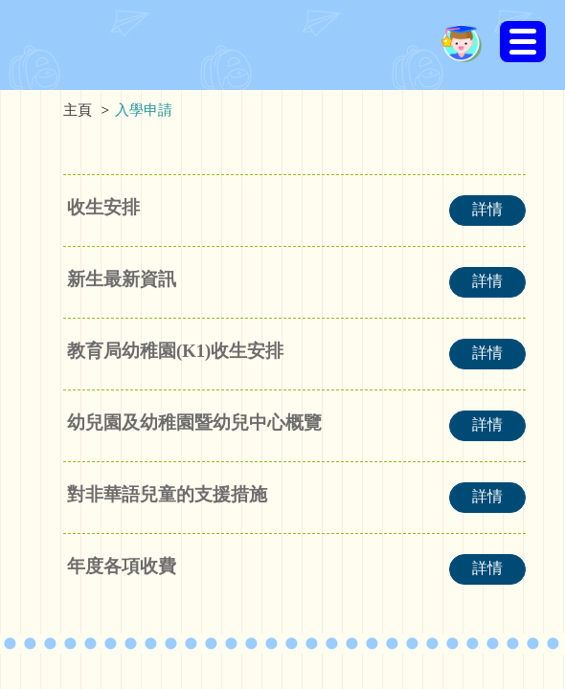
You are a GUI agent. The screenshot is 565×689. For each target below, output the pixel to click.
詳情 (487, 209)
